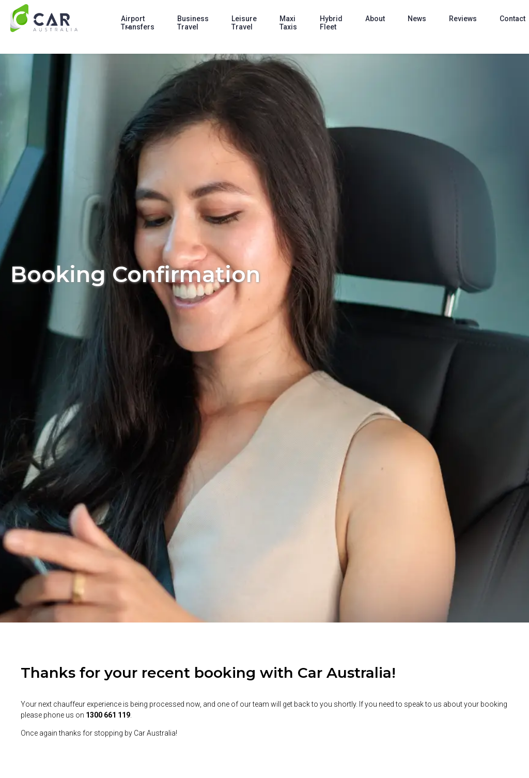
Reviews (463, 18)
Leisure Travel (244, 22)
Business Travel (193, 22)
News (417, 18)
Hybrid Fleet (331, 22)
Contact (512, 18)
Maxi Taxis (288, 22)
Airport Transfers (137, 22)
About (375, 18)
